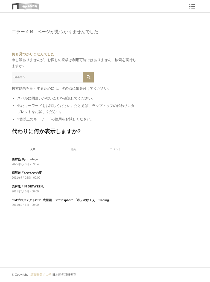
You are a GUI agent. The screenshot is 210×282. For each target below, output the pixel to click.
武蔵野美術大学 (40, 274)
